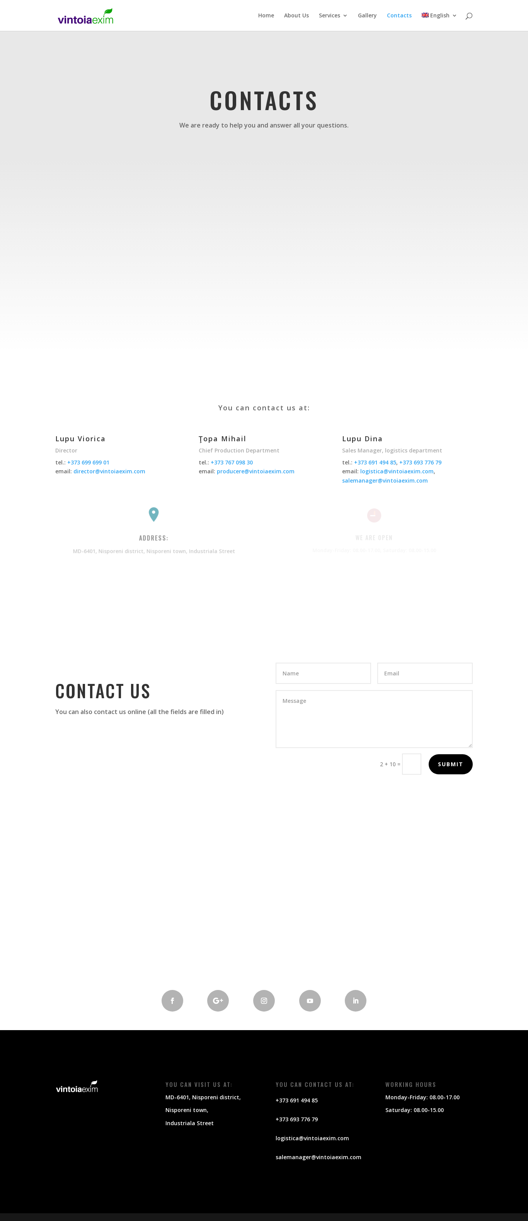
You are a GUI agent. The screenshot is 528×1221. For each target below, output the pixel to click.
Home (266, 16)
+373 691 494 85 (375, 462)
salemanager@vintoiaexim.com (385, 480)
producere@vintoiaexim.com (256, 471)
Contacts (399, 16)
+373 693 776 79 (420, 462)
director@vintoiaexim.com (109, 471)
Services (329, 16)
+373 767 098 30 (232, 462)
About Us (296, 16)
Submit (450, 764)
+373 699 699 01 (88, 462)
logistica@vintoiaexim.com (397, 471)
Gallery (367, 16)
